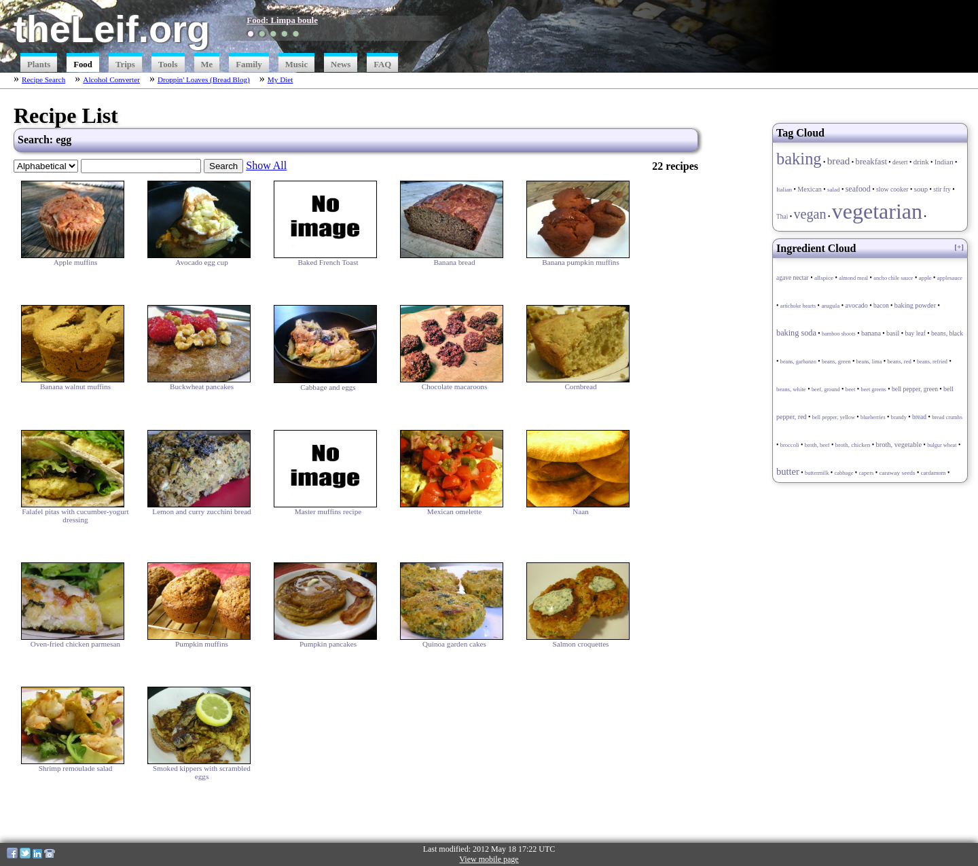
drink (921, 162)
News (340, 64)
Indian (944, 162)
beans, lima (869, 362)
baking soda (796, 333)
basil (892, 333)
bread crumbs (947, 417)
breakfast (871, 161)
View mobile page (488, 859)
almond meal (853, 278)
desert (900, 162)
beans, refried (932, 362)
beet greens (873, 389)
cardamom (933, 472)
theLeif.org (112, 28)
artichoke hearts (798, 306)
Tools (168, 64)
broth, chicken (852, 444)
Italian (784, 189)
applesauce (949, 277)
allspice (823, 277)
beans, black (947, 333)
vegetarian (877, 211)
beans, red (899, 361)
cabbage (844, 472)
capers (866, 472)
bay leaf (915, 333)
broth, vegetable (898, 444)
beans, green (836, 361)
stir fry (941, 189)
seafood (858, 189)
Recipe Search (43, 79)
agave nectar (792, 277)
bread (838, 160)
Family (248, 64)
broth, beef (817, 444)
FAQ (382, 64)
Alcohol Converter (111, 79)
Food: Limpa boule (282, 20)
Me (207, 64)
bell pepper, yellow (833, 417)
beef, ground (826, 389)
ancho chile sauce (893, 278)
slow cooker (892, 189)
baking (799, 158)
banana (871, 333)
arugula (830, 305)
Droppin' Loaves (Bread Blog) (204, 79)
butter (787, 471)
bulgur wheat (941, 445)
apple (925, 277)
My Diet (280, 79)
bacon (881, 305)
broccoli (789, 444)
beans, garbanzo (798, 362)
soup (921, 189)
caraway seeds (897, 472)
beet (851, 389)
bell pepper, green (915, 389)
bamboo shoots (839, 334)
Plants (38, 64)
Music (296, 64)
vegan (809, 213)
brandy (899, 417)
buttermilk (817, 472)
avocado (857, 305)
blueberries (873, 417)
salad (833, 189)
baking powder (915, 305)
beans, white (791, 389)
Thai (782, 216)
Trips (125, 64)
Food (82, 64)
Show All (266, 165)
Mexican (809, 189)
